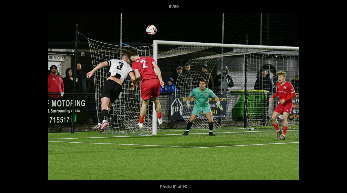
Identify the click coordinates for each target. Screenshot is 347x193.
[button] (337, 7)
